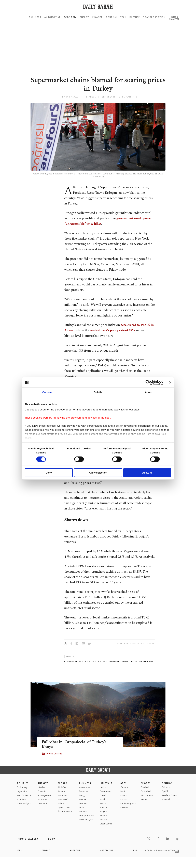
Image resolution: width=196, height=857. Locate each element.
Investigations (44, 795)
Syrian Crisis (64, 807)
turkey (101, 661)
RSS (135, 850)
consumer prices (72, 661)
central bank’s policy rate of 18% (112, 330)
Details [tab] (98, 392)
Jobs (19, 850)
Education (42, 791)
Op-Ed (165, 791)
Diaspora (42, 803)
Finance (97, 17)
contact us (107, 850)
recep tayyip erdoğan (142, 661)
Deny (49, 472)
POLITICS (23, 783)
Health (103, 787)
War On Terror (24, 795)
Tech (123, 17)
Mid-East (62, 787)
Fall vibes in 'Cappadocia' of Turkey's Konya (75, 744)
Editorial (166, 799)
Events (123, 795)
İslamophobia (65, 811)
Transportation (154, 17)
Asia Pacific (63, 799)
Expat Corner (106, 823)
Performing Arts (128, 803)
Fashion (103, 803)
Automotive (52, 17)
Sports (146, 783)
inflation (89, 661)
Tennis (144, 799)
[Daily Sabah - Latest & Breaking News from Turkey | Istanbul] (98, 6)
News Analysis (24, 803)
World (62, 783)
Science (103, 807)
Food (102, 799)
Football (145, 787)
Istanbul (41, 787)
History (103, 815)
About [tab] (148, 392)
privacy (46, 850)
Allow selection (98, 472)
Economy (70, 17)
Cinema (124, 787)
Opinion (167, 783)
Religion (103, 811)
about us (75, 850)
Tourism (111, 17)
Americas (62, 795)
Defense (135, 17)
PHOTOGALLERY (54, 754)
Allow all (147, 472)
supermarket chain (118, 661)
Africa (61, 803)
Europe (61, 791)
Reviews (124, 807)
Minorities (42, 799)
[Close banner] (170, 382)
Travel (103, 795)
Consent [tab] (47, 392)
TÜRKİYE (43, 783)
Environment (106, 791)
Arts (123, 783)
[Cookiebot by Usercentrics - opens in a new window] (148, 382)
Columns (166, 787)
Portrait (124, 799)
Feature (103, 819)
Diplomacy (22, 787)
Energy (84, 17)
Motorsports (147, 795)
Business (35, 17)
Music (123, 791)
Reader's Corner (169, 795)
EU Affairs (21, 799)
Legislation (22, 791)
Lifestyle (106, 783)
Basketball (146, 791)
